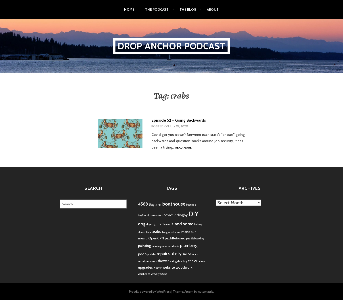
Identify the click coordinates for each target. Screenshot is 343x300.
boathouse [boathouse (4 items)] (173, 204)
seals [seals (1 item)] (195, 254)
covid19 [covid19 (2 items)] (169, 215)
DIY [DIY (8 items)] (193, 214)
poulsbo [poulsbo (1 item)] (151, 254)
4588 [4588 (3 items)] (143, 204)
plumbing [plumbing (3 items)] (188, 245)
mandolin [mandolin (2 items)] (189, 232)
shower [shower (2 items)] (163, 261)
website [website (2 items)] (169, 267)
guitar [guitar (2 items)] (158, 224)
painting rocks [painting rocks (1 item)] (159, 246)
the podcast (157, 10)
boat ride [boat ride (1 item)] (191, 204)
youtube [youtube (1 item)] (162, 274)
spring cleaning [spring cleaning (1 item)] (178, 261)
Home (129, 10)
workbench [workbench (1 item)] (144, 274)
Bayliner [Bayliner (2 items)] (155, 204)
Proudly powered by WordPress (150, 292)
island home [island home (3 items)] (182, 224)
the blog (188, 10)
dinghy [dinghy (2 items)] (182, 215)
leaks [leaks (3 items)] (156, 231)
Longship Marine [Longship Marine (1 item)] (171, 232)
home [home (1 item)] (166, 224)
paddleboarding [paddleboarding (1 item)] (195, 238)
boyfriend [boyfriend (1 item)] (143, 215)
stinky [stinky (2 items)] (192, 261)
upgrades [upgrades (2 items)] (145, 267)
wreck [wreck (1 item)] (154, 274)
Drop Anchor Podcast (172, 46)
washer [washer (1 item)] (158, 267)
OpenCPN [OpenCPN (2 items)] (156, 238)
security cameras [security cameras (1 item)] (147, 261)
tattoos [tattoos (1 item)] (201, 261)
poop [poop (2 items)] (142, 254)
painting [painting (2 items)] (144, 246)
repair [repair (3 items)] (162, 253)
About (213, 10)
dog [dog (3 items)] (141, 224)
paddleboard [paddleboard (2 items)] (175, 238)
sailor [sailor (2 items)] (186, 254)
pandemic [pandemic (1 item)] (173, 246)
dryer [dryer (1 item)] (149, 224)
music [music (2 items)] (142, 238)
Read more (183, 148)
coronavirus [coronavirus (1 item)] (156, 215)
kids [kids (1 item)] (148, 232)
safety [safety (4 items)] (175, 254)
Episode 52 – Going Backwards (178, 120)
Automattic (205, 292)
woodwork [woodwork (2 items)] (184, 267)
